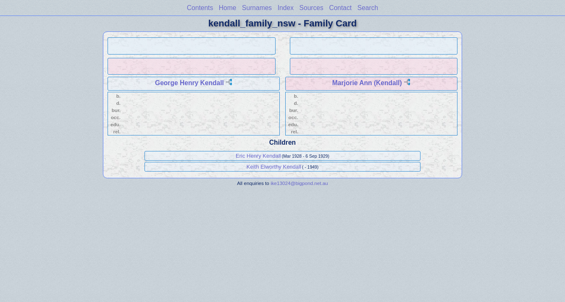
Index (286, 7)
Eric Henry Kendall (258, 156)
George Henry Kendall (189, 82)
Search (367, 7)
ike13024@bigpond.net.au (299, 183)
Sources (311, 7)
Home (228, 7)
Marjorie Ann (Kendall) (367, 82)
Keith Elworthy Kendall (274, 167)
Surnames (257, 7)
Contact (340, 7)
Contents (200, 7)
